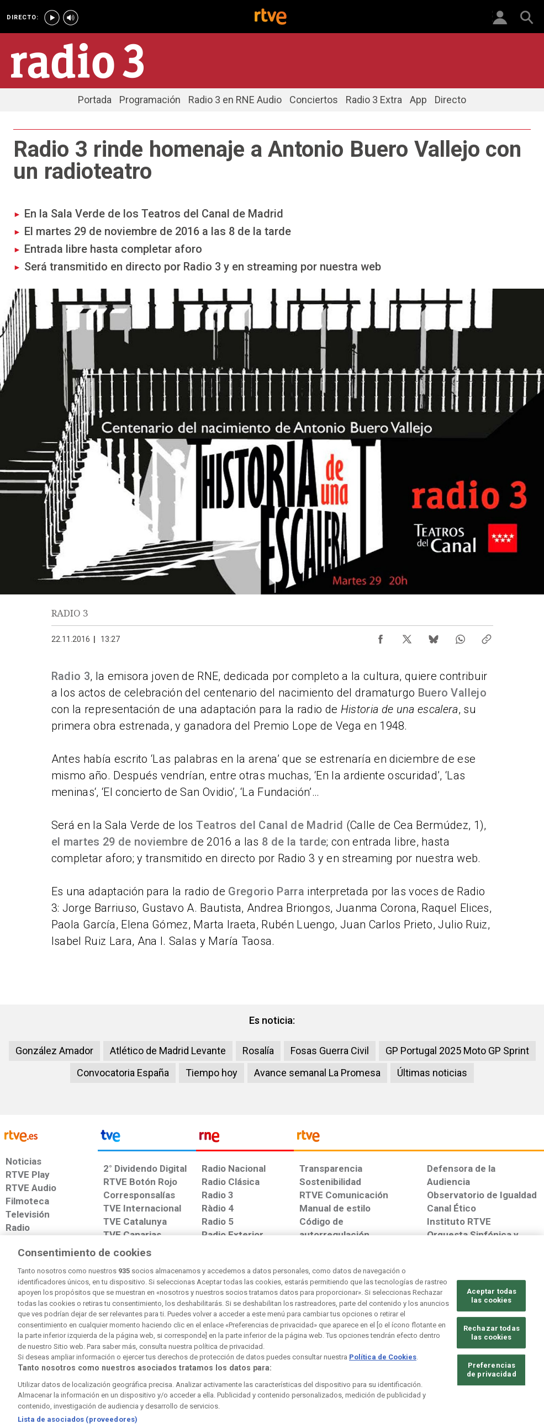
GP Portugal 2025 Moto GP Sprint (457, 1050)
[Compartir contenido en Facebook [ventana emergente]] (380, 636)
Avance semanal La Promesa (317, 1072)
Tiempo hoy (211, 1072)
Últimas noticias (432, 1072)
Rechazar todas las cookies (491, 1361)
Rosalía (258, 1050)
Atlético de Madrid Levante (168, 1050)
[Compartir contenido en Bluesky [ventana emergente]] (433, 636)
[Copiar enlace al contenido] (486, 636)
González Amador (54, 1050)
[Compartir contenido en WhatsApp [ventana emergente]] (460, 636)
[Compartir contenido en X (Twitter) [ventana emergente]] (407, 636)
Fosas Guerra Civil (330, 1050)
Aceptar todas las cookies (492, 1324)
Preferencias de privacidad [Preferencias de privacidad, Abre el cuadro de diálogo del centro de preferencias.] (491, 1398)
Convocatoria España (123, 1072)
